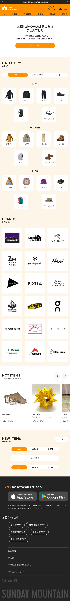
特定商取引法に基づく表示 (20, 565)
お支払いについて (18, 532)
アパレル (17, 75)
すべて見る (61, 439)
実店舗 (11, 557)
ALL (19, 449)
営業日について (39, 532)
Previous (2, 2)
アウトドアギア (38, 75)
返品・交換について (18, 539)
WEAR (35, 449)
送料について (16, 525)
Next (67, 2)
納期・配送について (37, 525)
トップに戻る (35, 46)
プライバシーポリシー (17, 572)
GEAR (51, 449)
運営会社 (12, 550)
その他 (58, 75)
